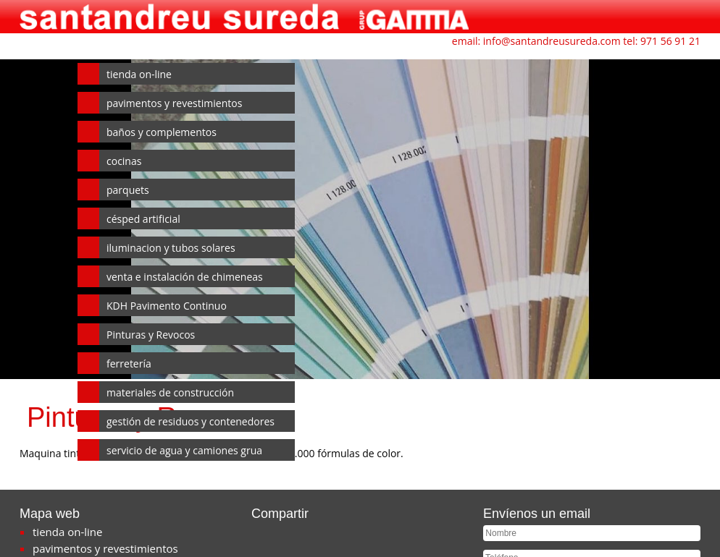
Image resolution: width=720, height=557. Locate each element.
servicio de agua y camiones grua (184, 450)
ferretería (128, 363)
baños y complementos (161, 132)
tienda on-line (139, 74)
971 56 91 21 (670, 41)
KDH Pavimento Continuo (166, 305)
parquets (127, 190)
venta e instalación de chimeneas (184, 277)
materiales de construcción (170, 392)
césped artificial (143, 219)
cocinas (123, 161)
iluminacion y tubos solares (170, 248)
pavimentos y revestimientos (174, 103)
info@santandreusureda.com (552, 41)
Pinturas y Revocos (150, 334)
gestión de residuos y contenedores (190, 421)
